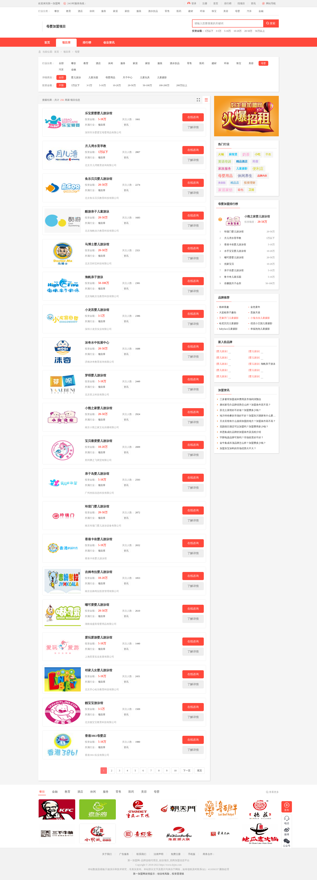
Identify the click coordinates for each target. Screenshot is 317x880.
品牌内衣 (262, 175)
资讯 (253, 3)
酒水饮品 (153, 11)
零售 (167, 11)
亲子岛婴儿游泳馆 (97, 473)
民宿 (255, 161)
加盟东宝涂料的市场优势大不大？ (238, 448)
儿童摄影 (162, 77)
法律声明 (158, 854)
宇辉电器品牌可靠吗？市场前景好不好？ (241, 437)
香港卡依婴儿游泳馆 (98, 539)
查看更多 (274, 792)
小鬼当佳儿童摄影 (260, 318)
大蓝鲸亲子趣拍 (227, 312)
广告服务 (124, 854)
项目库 (66, 42)
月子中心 (127, 77)
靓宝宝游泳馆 (94, 703)
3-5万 (219, 31)
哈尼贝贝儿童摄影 (229, 323)
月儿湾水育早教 (95, 146)
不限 (61, 85)
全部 (61, 63)
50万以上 (260, 31)
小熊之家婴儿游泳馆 (98, 408)
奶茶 (246, 154)
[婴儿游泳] (221, 351)
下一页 (186, 770)
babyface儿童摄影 (228, 328)
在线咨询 (193, 117)
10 (175, 770)
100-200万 (164, 85)
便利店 (258, 169)
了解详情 (193, 127)
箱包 (240, 189)
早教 (268, 154)
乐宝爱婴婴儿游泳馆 (98, 113)
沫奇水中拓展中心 (97, 342)
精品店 (234, 182)
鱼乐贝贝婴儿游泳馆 (98, 178)
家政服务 (224, 168)
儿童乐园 (93, 77)
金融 (261, 11)
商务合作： (209, 854)
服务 (103, 11)
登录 (193, 3)
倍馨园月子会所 (232, 283)
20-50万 (248, 31)
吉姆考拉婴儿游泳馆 (98, 572)
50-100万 (147, 85)
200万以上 (181, 85)
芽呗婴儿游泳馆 (95, 375)
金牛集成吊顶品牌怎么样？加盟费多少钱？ (243, 443)
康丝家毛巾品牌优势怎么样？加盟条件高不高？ (245, 404)
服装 (138, 11)
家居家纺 (225, 190)
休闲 (92, 11)
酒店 (80, 11)
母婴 (237, 11)
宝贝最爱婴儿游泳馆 (98, 441)
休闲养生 (245, 176)
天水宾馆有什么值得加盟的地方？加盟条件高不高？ (248, 421)
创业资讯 (109, 42)
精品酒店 (241, 161)
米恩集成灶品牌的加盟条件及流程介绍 (240, 432)
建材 (190, 11)
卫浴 (251, 189)
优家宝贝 (229, 264)
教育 (68, 11)
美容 (225, 11)
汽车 (249, 11)
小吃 (257, 154)
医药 (178, 11)
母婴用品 (110, 77)
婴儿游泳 (76, 77)
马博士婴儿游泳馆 (97, 244)
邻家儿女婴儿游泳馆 (98, 670)
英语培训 (224, 161)
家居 (115, 11)
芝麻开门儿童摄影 (229, 318)
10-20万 (238, 31)
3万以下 (209, 31)
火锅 (221, 154)
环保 (202, 11)
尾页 (199, 770)
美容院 (221, 182)
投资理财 (249, 182)
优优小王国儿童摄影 (261, 323)
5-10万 (227, 31)
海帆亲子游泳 (94, 277)
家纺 (127, 11)
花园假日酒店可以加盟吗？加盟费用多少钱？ (244, 426)
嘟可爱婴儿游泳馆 (97, 604)
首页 (215, 3)
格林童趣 (224, 307)
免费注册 (176, 854)
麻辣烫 (233, 154)
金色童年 (255, 307)
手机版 (191, 854)
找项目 (241, 3)
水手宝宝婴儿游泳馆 (235, 251)
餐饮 (56, 11)
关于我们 (107, 854)
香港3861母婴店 (95, 735)
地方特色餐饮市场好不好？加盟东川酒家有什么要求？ (248, 415)
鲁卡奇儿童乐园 (232, 276)
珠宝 (214, 11)
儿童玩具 (145, 77)
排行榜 (227, 3)
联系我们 (141, 854)
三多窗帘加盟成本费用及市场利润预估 (240, 399)
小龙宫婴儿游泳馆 (97, 309)
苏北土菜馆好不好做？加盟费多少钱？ (240, 410)
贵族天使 (255, 312)
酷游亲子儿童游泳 (97, 211)
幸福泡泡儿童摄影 (260, 328)
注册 (204, 3)
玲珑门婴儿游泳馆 (97, 506)
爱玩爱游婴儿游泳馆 (98, 637)
